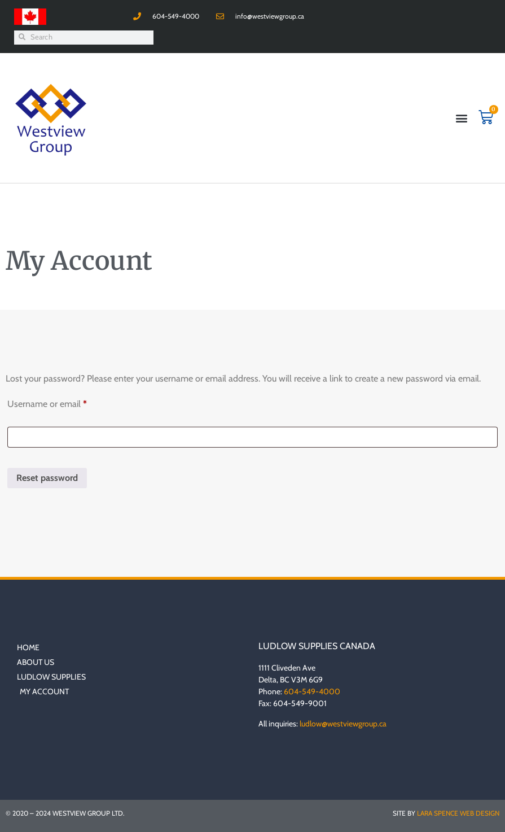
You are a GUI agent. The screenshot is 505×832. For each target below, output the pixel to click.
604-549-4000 (312, 691)
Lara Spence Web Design (458, 813)
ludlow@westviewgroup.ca (343, 724)
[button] (462, 117)
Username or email (63, 402)
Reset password (47, 477)
